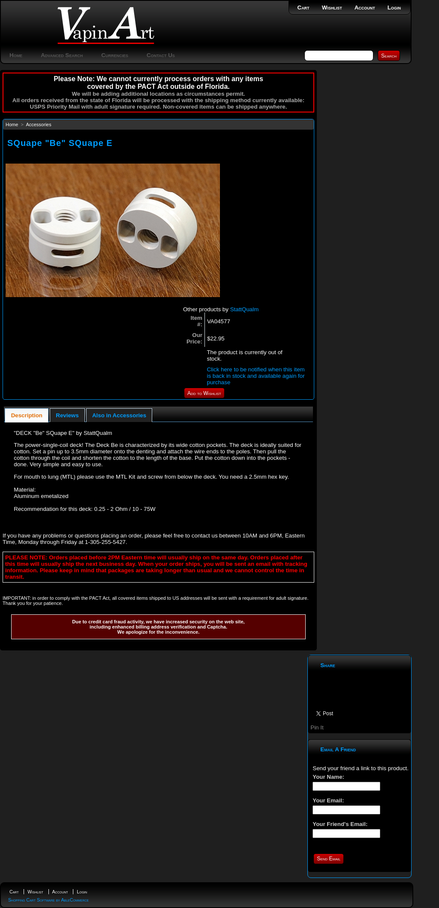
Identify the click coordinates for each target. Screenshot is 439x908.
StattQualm (244, 309)
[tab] (26, 415)
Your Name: (328, 777)
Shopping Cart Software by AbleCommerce (48, 899)
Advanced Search (62, 55)
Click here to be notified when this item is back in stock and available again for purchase (255, 376)
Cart (304, 7)
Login (394, 7)
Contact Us (161, 55)
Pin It (316, 727)
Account (365, 7)
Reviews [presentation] (67, 415)
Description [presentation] (26, 415)
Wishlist (332, 7)
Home (15, 55)
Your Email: (328, 800)
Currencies (114, 55)
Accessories (38, 124)
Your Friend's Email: (340, 824)
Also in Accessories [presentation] (119, 415)
